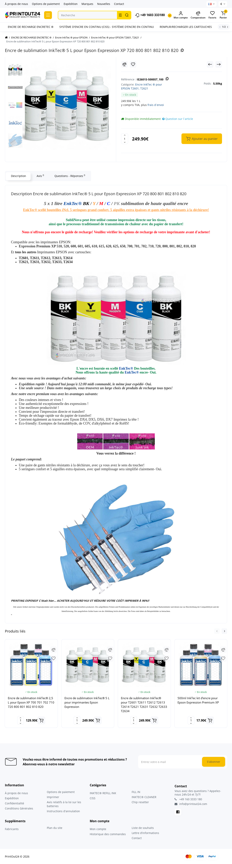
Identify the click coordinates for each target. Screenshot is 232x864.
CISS (92, 798)
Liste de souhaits (143, 828)
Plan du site (54, 828)
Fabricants (12, 829)
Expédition (71, 4)
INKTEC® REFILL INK (103, 793)
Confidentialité (14, 803)
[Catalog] (48, 15)
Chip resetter (140, 802)
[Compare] (124, 64)
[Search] (127, 15)
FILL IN (136, 792)
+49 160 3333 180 (188, 799)
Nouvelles (103, 4)
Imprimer (53, 797)
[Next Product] (218, 64)
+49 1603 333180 (150, 15)
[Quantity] (124, 139)
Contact (119, 4)
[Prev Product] (210, 64)
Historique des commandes (108, 834)
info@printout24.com (191, 804)
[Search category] (120, 15)
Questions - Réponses (69, 176)
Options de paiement (46, 4)
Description (18, 176)
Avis (40, 176)
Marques (87, 4)
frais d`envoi (156, 105)
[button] (217, 631)
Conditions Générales (19, 808)
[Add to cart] (41, 720)
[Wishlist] (133, 64)
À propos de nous (16, 4)
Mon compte (98, 829)
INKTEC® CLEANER (144, 797)
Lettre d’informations (145, 833)
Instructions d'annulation (63, 811)
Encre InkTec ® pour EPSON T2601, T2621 (141, 86)
